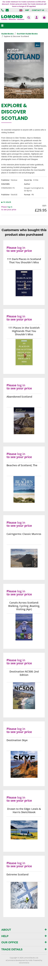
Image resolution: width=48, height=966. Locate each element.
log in (9, 207)
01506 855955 (2, 10)
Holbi (30, 960)
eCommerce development (16, 960)
